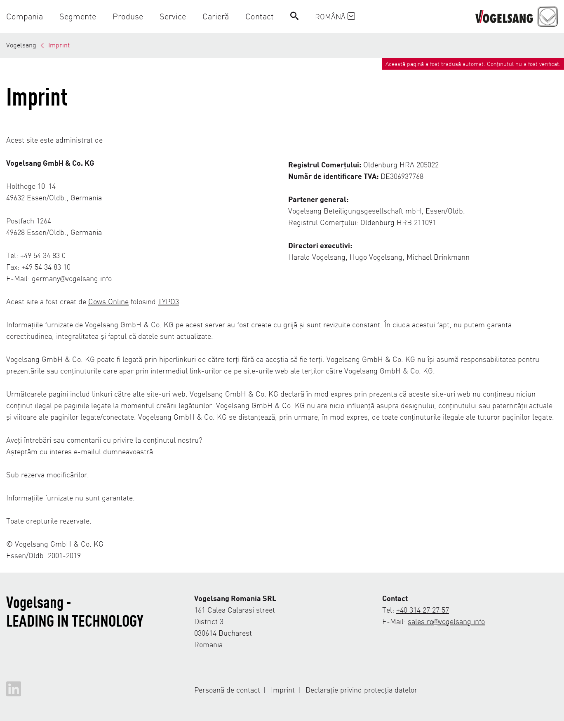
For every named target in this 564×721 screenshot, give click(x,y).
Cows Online (108, 301)
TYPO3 (168, 301)
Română (335, 16)
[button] (28, 16)
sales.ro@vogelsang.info (446, 621)
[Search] (294, 16)
